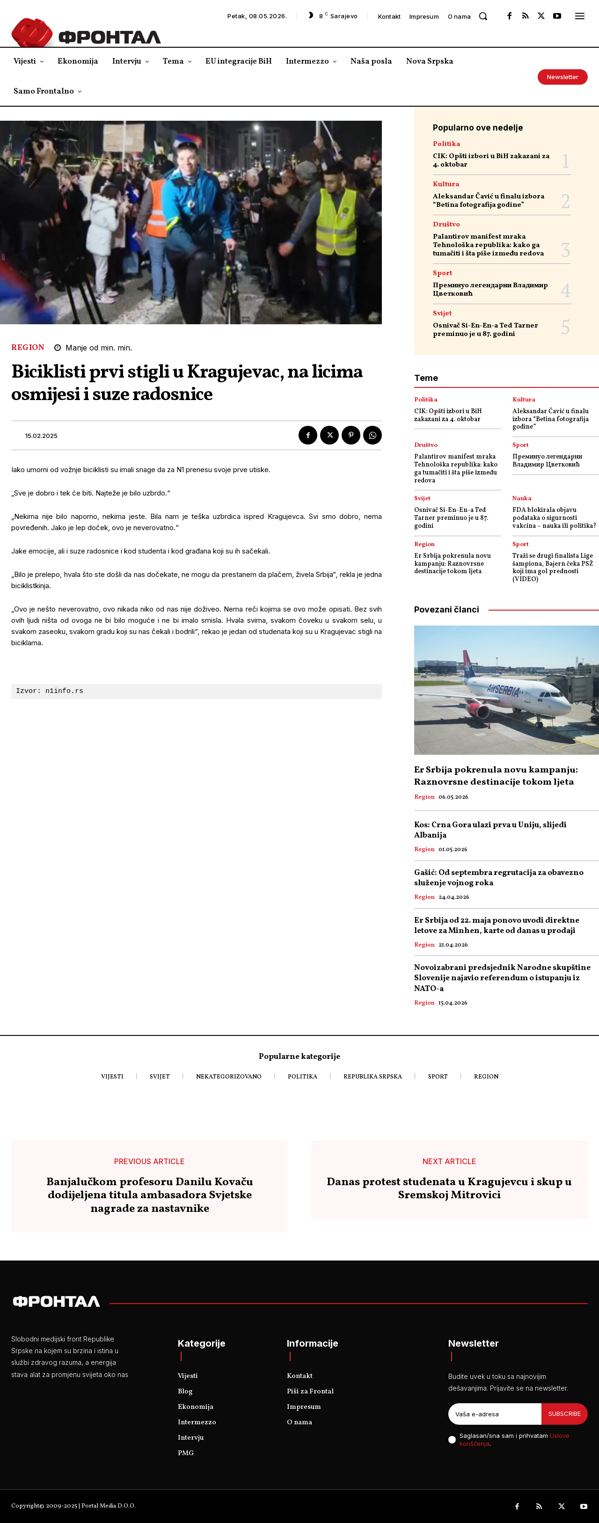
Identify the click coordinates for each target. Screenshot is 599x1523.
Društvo (446, 224)
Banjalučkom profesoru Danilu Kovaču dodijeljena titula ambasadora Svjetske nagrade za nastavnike (149, 1196)
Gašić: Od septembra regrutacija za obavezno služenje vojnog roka (499, 878)
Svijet (442, 313)
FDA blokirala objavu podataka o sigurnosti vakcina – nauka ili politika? (554, 518)
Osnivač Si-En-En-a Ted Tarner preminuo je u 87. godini (485, 330)
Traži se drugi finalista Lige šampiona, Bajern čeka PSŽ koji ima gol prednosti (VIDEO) (552, 568)
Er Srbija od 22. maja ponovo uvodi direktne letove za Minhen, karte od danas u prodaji (496, 925)
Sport (442, 273)
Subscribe (564, 1413)
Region (27, 348)
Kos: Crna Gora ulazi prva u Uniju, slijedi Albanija (490, 830)
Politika (446, 144)
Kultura (446, 184)
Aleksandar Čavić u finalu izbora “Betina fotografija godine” (488, 201)
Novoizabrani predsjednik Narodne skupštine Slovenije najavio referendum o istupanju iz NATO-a (502, 978)
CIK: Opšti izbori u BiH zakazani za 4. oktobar (491, 161)
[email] (494, 1414)
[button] (483, 16)
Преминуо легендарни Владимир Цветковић (490, 290)
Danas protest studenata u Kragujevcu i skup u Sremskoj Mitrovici (449, 1189)
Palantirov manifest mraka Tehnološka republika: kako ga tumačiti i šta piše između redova (488, 245)
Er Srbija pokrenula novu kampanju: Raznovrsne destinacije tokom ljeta (452, 564)
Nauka (522, 499)
